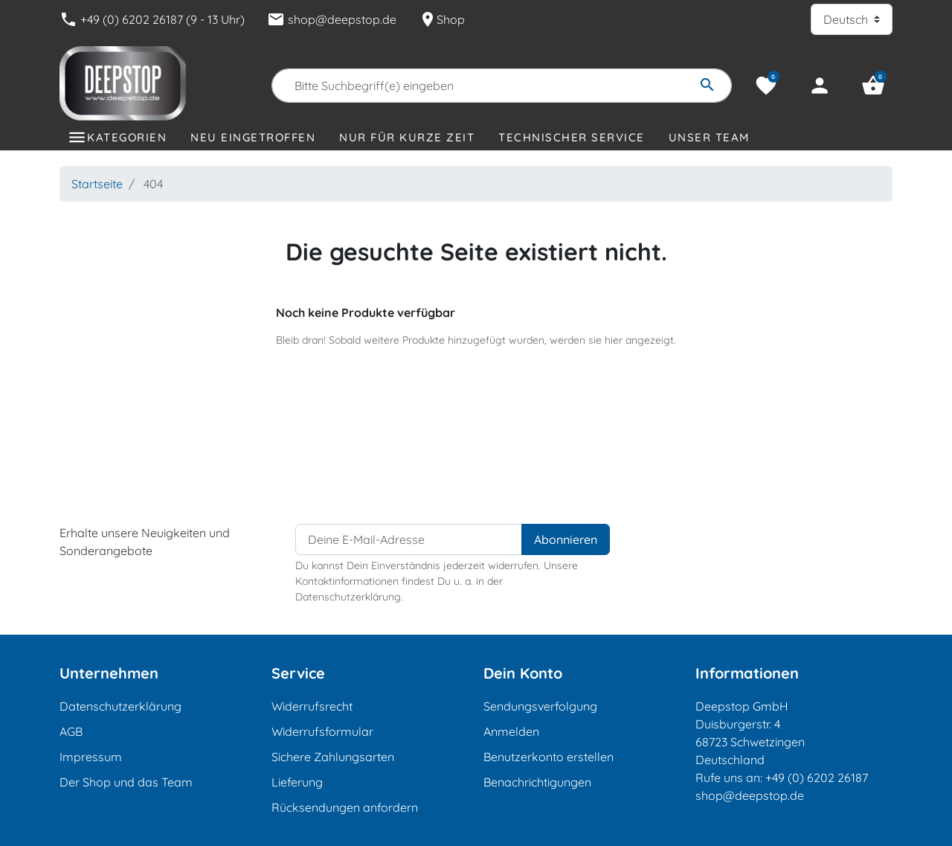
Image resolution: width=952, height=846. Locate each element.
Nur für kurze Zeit (407, 137)
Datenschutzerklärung (120, 706)
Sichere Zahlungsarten (332, 756)
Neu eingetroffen (252, 137)
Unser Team (709, 137)
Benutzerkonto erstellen (548, 756)
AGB (71, 731)
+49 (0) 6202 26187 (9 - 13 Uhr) (152, 19)
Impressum (91, 756)
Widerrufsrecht (312, 706)
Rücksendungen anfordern (344, 807)
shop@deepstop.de (331, 19)
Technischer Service (571, 137)
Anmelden (511, 731)
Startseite (97, 183)
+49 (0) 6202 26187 (816, 777)
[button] (873, 85)
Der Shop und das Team (126, 782)
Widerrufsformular (322, 731)
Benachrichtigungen (537, 782)
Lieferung (297, 782)
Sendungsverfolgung (540, 706)
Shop (442, 19)
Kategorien (127, 137)
